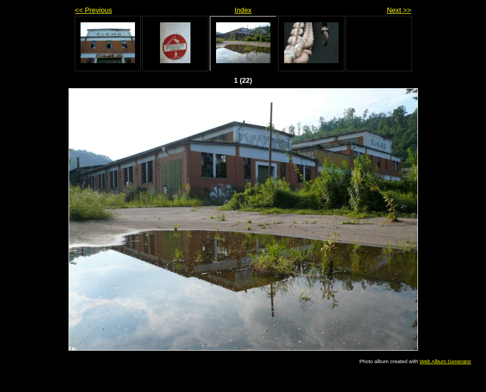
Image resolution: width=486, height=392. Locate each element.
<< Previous (93, 10)
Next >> (399, 10)
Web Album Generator (445, 361)
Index (243, 10)
